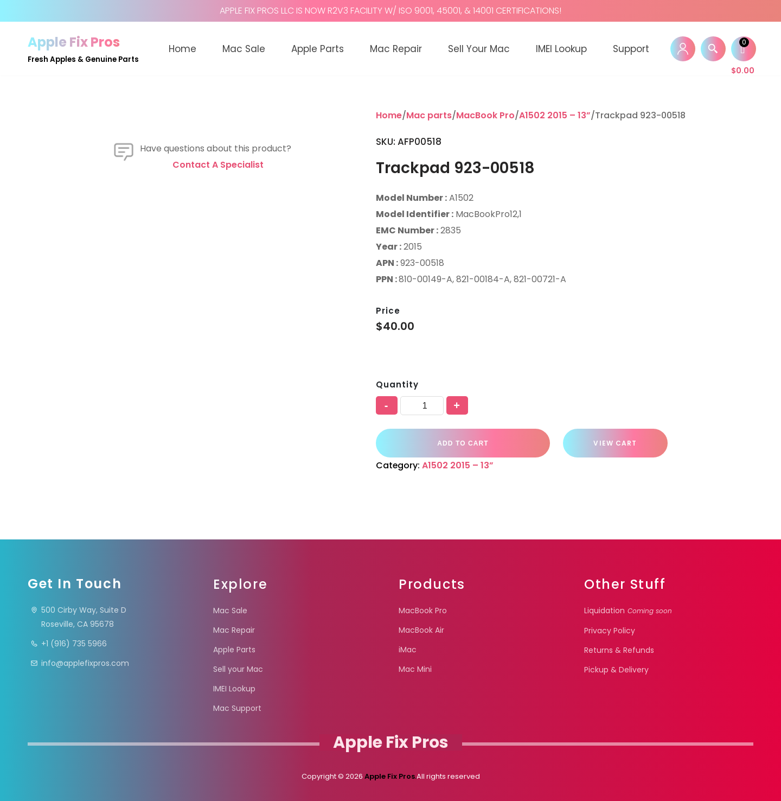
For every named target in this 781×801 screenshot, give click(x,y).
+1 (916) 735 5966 (68, 643)
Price (388, 310)
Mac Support (237, 708)
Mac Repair (396, 48)
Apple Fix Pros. (390, 776)
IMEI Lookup (561, 48)
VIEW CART (609, 443)
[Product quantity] (422, 405)
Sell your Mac (479, 48)
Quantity (397, 384)
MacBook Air (421, 630)
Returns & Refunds (619, 650)
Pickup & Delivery (616, 669)
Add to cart (461, 443)
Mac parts (429, 115)
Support (631, 48)
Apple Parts (317, 48)
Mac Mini (415, 669)
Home (182, 48)
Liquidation (628, 610)
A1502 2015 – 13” (555, 115)
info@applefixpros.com (79, 663)
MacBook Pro (485, 115)
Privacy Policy (609, 630)
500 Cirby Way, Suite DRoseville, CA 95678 (78, 617)
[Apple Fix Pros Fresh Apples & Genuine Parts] (83, 48)
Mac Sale (243, 48)
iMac (408, 649)
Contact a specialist (218, 455)
